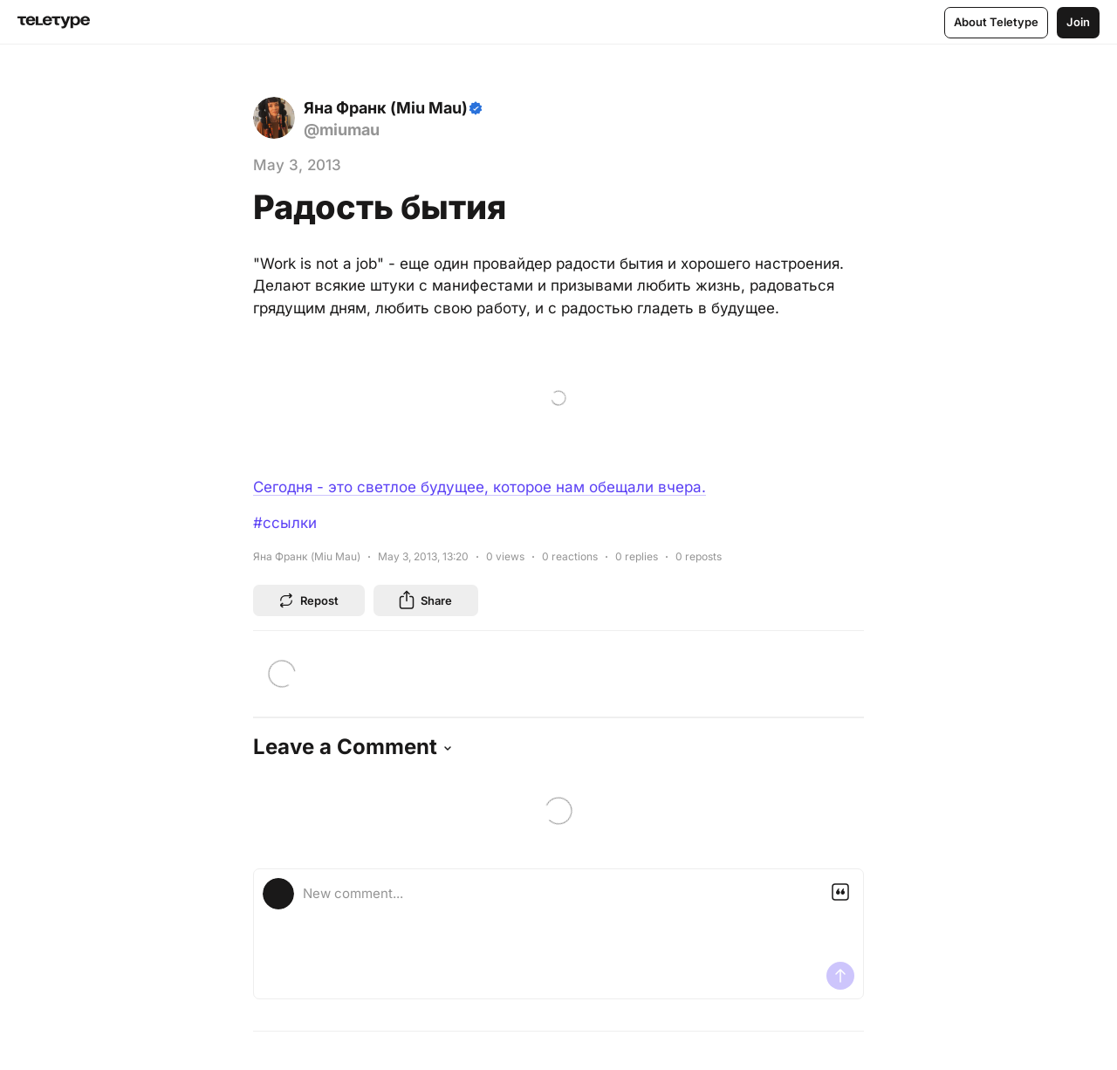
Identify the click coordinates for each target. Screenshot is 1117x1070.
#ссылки (285, 523)
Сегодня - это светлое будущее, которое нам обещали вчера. (479, 487)
